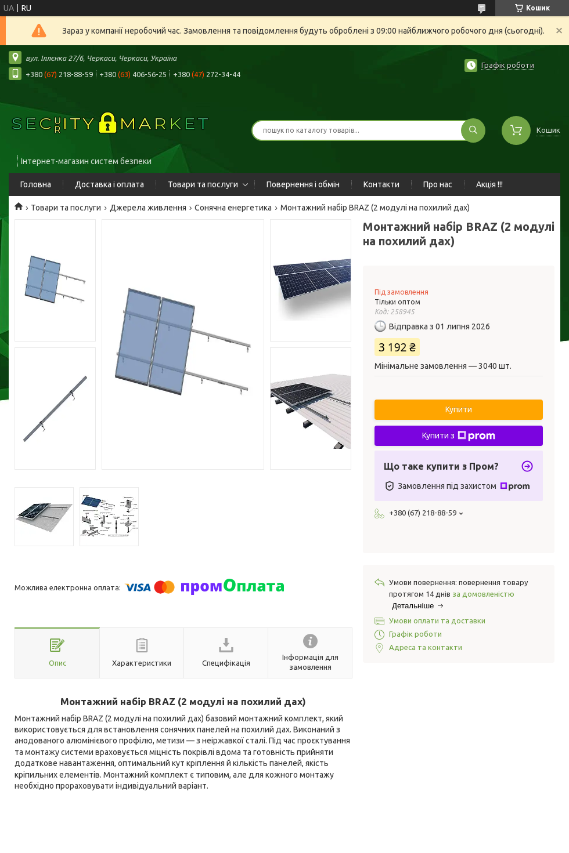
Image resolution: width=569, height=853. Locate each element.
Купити (458, 409)
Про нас (437, 184)
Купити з (458, 436)
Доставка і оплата (109, 184)
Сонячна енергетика (233, 207)
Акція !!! (489, 184)
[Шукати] (473, 130)
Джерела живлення (148, 207)
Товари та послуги (203, 184)
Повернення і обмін (303, 184)
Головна (35, 184)
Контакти (381, 184)
